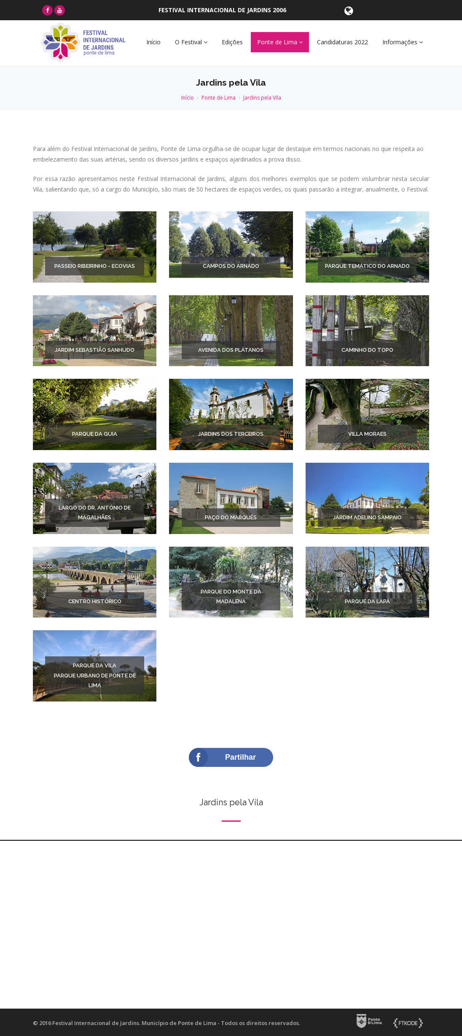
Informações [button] (402, 42)
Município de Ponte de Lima (179, 1023)
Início (153, 42)
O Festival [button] (191, 42)
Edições (232, 42)
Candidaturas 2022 (342, 42)
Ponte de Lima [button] (280, 42)
